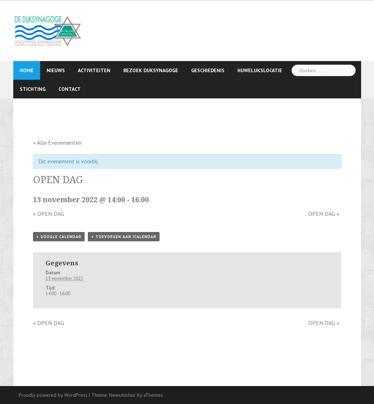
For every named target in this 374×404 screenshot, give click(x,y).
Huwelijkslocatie (259, 70)
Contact (69, 89)
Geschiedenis (207, 70)
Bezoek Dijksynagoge (150, 70)
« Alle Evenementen (57, 142)
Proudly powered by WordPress (53, 395)
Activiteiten (94, 70)
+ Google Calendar (58, 236)
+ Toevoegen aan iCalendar (123, 236)
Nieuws (56, 70)
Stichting (33, 89)
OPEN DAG (48, 213)
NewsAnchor (122, 395)
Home (27, 70)
